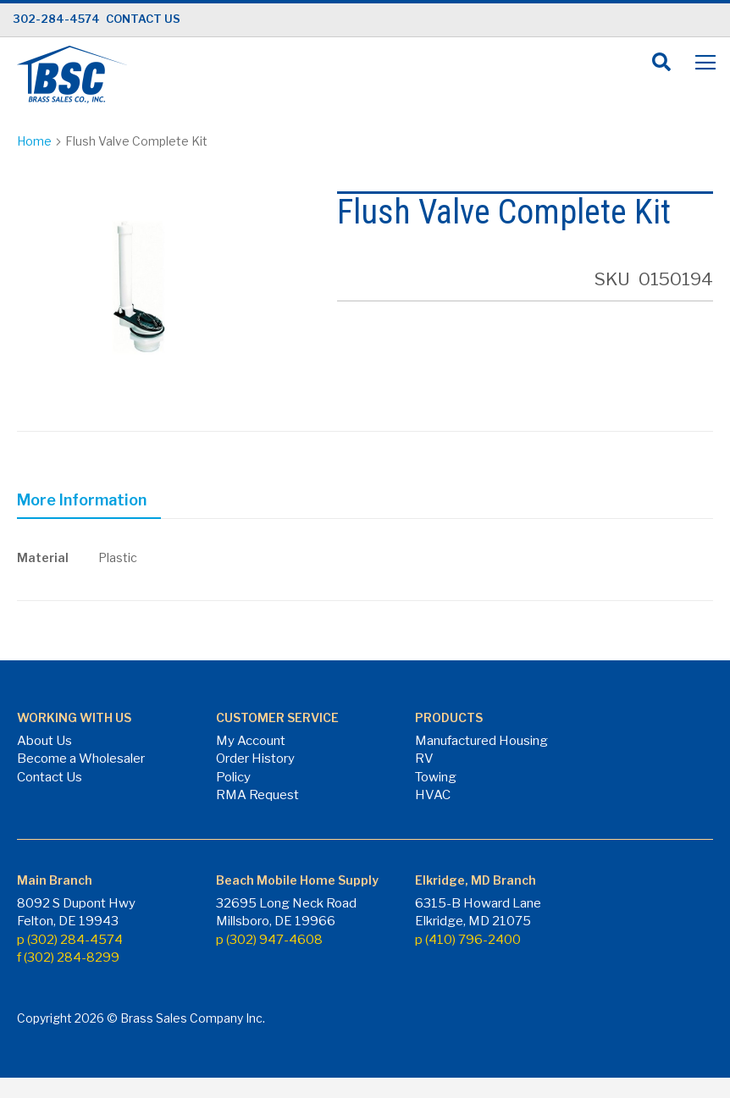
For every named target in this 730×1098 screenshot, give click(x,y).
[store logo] (72, 74)
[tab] (89, 503)
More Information (82, 500)
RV (424, 758)
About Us (44, 740)
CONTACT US (143, 18)
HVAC (433, 795)
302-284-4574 (56, 18)
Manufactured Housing (481, 740)
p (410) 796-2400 (468, 939)
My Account (250, 740)
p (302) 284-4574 (70, 939)
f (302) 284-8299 (68, 957)
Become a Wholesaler (81, 758)
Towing (435, 777)
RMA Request (257, 795)
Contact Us (49, 777)
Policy (233, 777)
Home (34, 141)
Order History (255, 758)
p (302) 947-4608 (269, 939)
